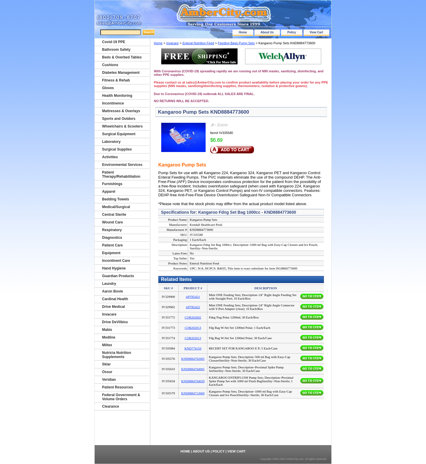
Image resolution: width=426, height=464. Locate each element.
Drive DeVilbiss (115, 322)
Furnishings (112, 184)
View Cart (316, 32)
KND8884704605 (193, 369)
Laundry (109, 284)
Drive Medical (113, 307)
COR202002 (193, 317)
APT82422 (193, 307)
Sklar (106, 364)
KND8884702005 (193, 358)
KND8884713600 (193, 393)
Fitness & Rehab (116, 80)
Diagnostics (112, 238)
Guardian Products (118, 276)
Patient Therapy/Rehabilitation (121, 174)
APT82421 (193, 296)
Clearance (110, 406)
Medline (108, 337)
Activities (110, 157)
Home (243, 32)
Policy (291, 32)
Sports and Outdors (118, 119)
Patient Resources (117, 387)
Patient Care (112, 245)
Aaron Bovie (112, 291)
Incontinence (113, 103)
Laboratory (111, 142)
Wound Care (112, 222)
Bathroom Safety (116, 50)
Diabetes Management (121, 73)
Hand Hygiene (114, 268)
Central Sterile (114, 215)
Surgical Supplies (117, 149)
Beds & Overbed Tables (122, 57)
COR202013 (193, 327)
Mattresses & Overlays (121, 111)
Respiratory (112, 230)
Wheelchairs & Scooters (122, 126)
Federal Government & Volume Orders (121, 397)
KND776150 (193, 348)
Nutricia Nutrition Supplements (116, 355)
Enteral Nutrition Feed (198, 43)
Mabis (107, 330)
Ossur (107, 372)
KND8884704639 (193, 381)
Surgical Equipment (118, 134)
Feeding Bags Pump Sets (236, 43)
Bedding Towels (115, 199)
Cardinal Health (115, 299)
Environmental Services (122, 165)
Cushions (110, 65)
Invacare (172, 43)
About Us (267, 32)
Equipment (111, 253)
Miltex (107, 345)
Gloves (108, 88)
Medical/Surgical (116, 207)
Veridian (109, 380)
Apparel (108, 191)
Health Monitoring (117, 96)
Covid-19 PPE (113, 42)
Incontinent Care (116, 261)
